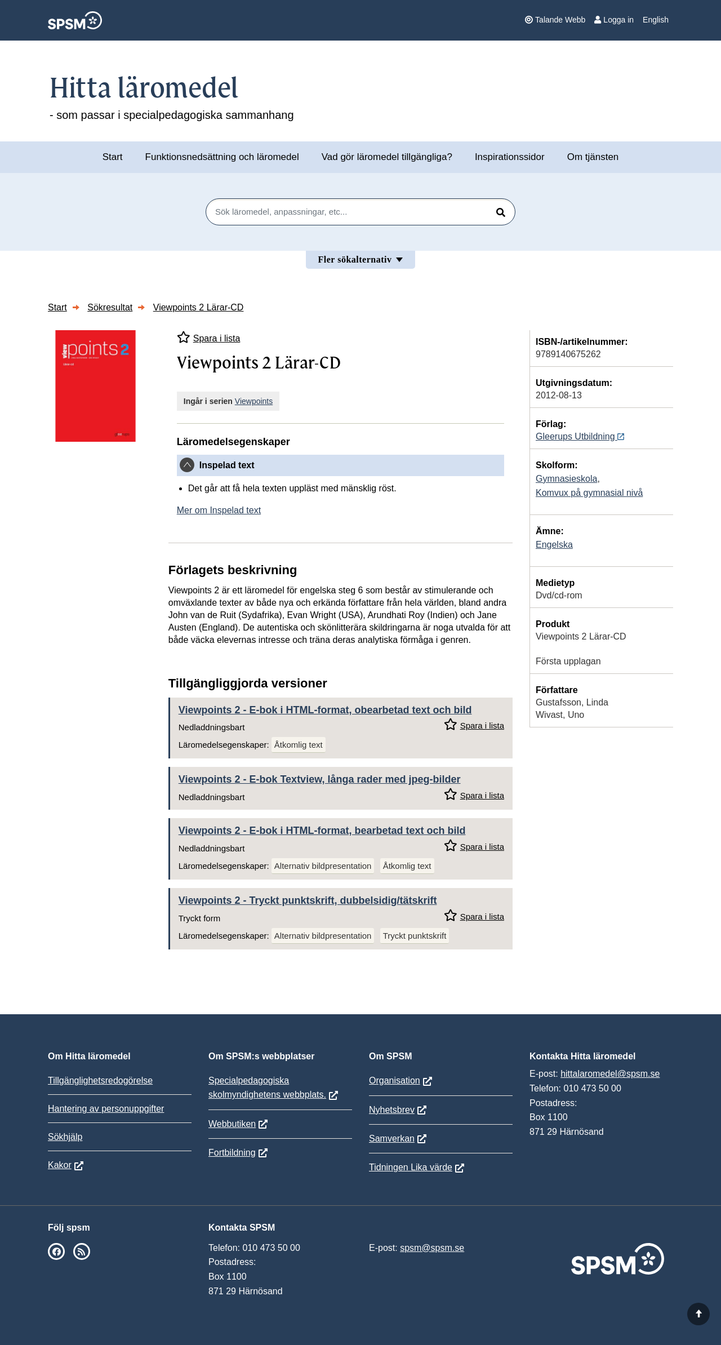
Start (113, 157)
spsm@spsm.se (432, 1248)
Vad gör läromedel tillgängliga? (387, 157)
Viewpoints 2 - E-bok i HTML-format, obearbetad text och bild (325, 710)
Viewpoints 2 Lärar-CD (198, 307)
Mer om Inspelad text (219, 510)
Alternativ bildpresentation (323, 866)
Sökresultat (109, 307)
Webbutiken (232, 1124)
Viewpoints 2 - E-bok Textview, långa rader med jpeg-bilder (320, 779)
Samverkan (392, 1138)
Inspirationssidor (510, 157)
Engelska (554, 544)
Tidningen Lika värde (410, 1167)
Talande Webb (555, 19)
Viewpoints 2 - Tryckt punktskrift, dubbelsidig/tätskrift (308, 900)
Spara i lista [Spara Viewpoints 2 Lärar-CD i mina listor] (209, 337)
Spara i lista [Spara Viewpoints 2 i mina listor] (474, 724)
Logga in (614, 19)
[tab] (340, 465)
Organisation (394, 1080)
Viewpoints (254, 401)
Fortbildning (232, 1152)
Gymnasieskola (566, 478)
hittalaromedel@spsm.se (610, 1073)
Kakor (60, 1165)
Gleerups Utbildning (580, 436)
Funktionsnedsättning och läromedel (222, 157)
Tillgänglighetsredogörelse (100, 1080)
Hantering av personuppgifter (106, 1108)
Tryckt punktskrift (415, 935)
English (656, 19)
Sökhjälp (65, 1137)
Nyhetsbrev (392, 1110)
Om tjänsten (593, 157)
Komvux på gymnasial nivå (589, 493)
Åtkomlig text (298, 744)
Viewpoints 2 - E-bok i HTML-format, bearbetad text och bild (322, 830)
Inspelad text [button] (227, 465)
